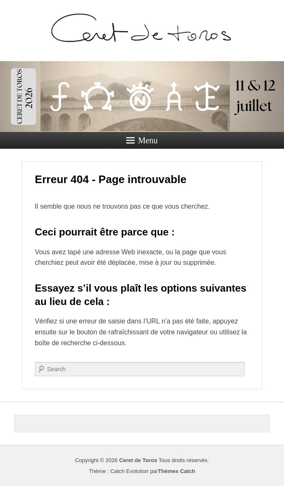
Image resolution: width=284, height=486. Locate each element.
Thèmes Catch (176, 471)
